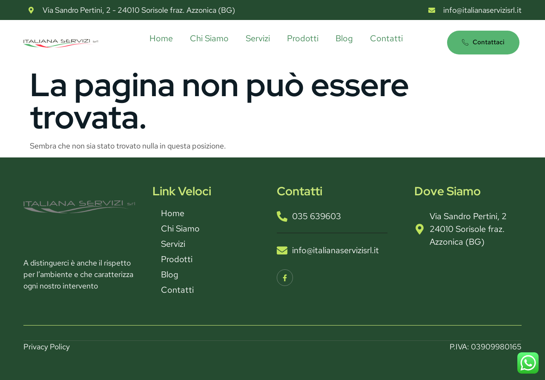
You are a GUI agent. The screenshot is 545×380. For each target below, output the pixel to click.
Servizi (258, 38)
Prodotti (302, 38)
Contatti (386, 38)
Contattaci (483, 42)
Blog (344, 38)
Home (161, 38)
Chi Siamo (209, 38)
